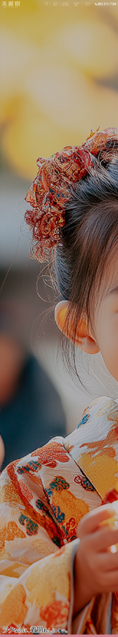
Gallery (65, 4)
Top (47, 4)
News (55, 4)
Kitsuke (76, 4)
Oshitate (87, 4)
